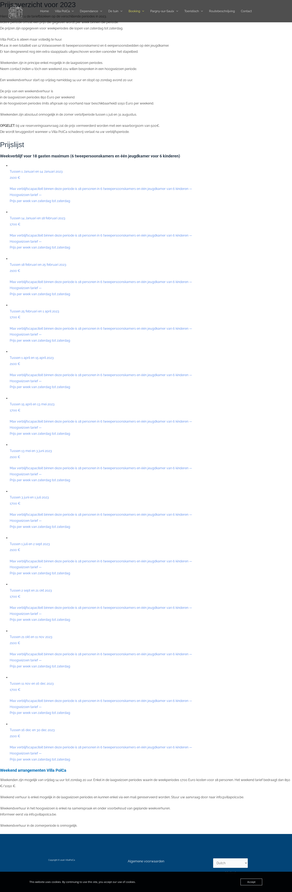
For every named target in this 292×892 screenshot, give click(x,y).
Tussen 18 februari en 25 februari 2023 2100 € (151, 280)
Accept (251, 882)
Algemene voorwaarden (146, 861)
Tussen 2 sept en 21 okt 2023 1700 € (151, 606)
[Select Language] (230, 863)
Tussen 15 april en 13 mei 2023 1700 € (151, 419)
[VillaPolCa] (15, 11)
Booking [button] (134, 11)
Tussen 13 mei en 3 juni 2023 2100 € (151, 466)
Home (44, 11)
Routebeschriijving (222, 11)
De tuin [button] (113, 11)
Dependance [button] (89, 11)
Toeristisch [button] (191, 11)
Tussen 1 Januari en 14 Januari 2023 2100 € (151, 187)
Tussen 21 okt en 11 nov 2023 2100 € (151, 652)
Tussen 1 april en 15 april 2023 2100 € (151, 373)
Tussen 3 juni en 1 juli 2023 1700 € (151, 512)
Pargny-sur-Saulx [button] (162, 11)
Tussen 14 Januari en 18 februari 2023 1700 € (151, 233)
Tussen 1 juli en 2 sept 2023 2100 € (151, 559)
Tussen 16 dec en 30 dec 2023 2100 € (151, 745)
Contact (246, 11)
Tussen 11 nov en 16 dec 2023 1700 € (151, 699)
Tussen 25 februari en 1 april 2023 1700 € (151, 326)
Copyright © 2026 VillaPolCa (61, 860)
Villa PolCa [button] (62, 11)
